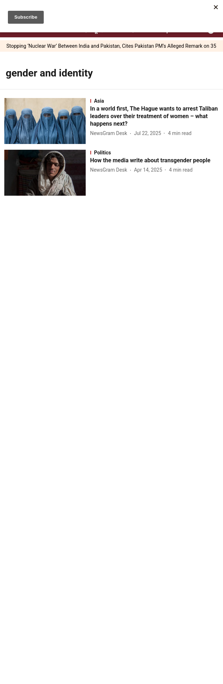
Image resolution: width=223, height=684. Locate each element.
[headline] (154, 116)
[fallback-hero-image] (47, 121)
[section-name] (154, 101)
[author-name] (110, 133)
